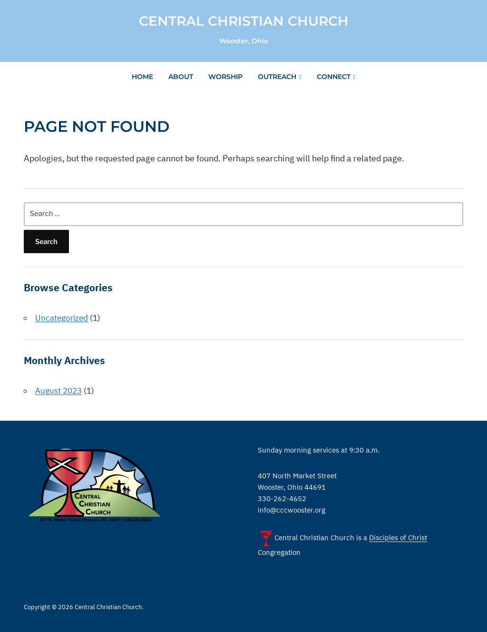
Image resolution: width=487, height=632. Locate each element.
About (180, 76)
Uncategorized (61, 318)
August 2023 (58, 390)
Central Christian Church (244, 21)
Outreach (277, 76)
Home (142, 76)
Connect (334, 76)
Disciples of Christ (398, 538)
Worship (225, 76)
